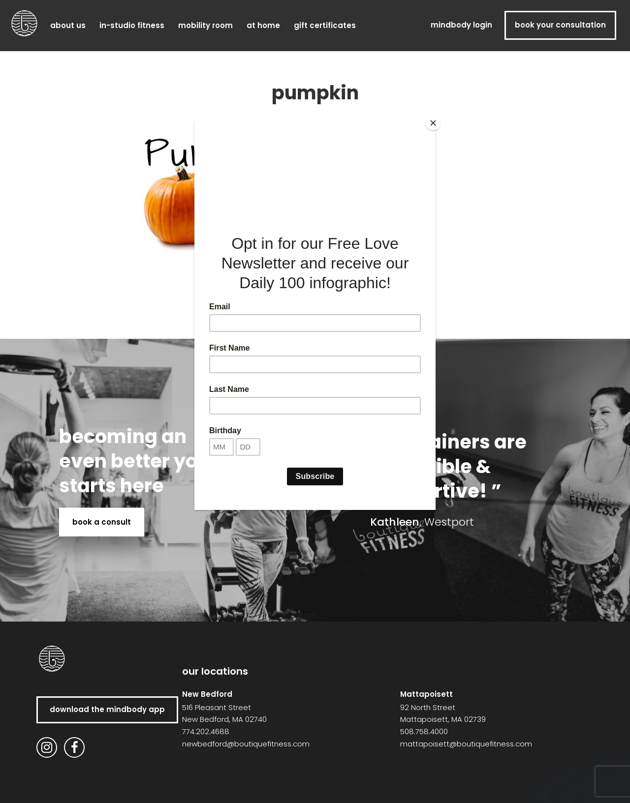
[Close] (433, 123)
